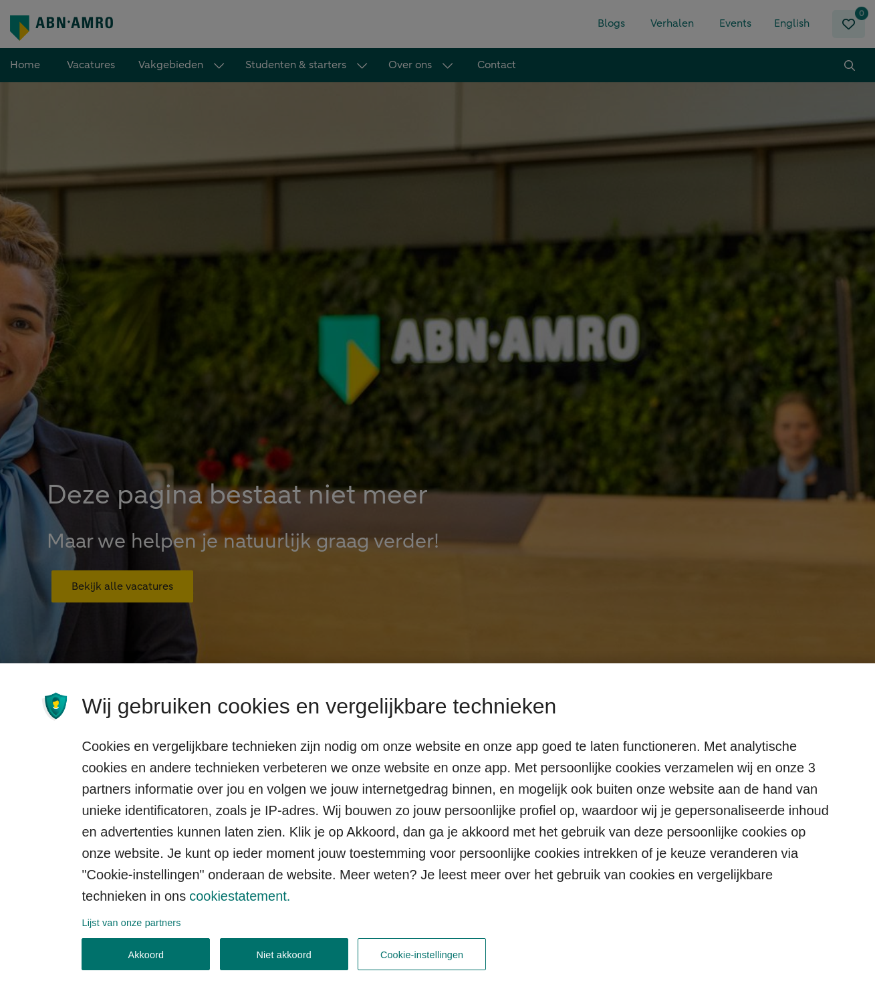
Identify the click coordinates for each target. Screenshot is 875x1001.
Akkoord (146, 962)
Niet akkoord (283, 962)
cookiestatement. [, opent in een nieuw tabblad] (239, 904)
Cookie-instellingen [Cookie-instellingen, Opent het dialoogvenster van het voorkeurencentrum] (421, 962)
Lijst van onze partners (131, 930)
